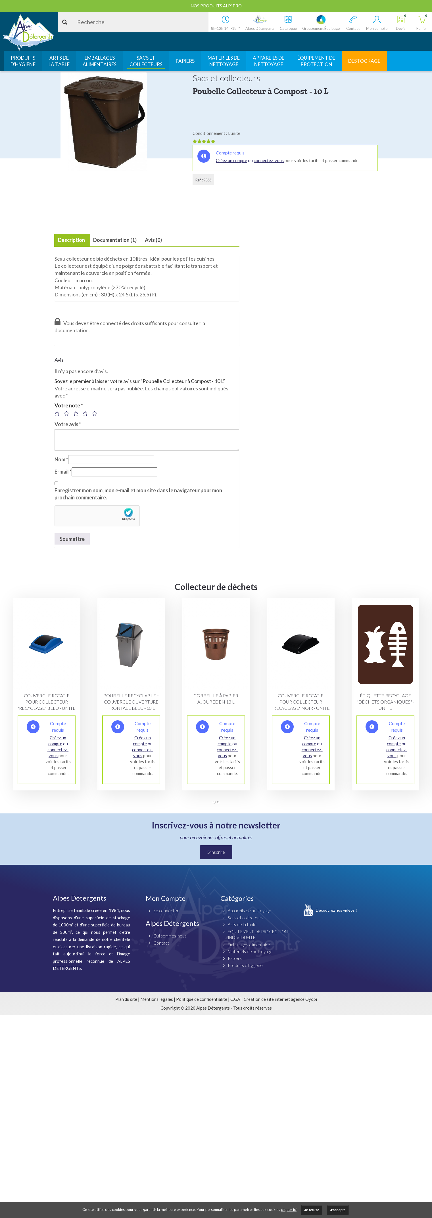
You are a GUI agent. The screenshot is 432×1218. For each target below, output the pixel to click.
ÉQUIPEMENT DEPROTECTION (316, 61)
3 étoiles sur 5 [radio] (77, 413)
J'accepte (337, 1210)
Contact (161, 942)
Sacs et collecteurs (245, 917)
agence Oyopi (304, 999)
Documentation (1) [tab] (115, 240)
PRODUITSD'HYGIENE (23, 61)
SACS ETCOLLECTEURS (146, 61)
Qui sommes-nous (170, 935)
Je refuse (311, 1210)
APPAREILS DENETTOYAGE (268, 61)
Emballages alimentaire (249, 944)
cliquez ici (289, 1209)
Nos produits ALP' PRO (216, 5)
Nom (61, 459)
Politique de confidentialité (201, 999)
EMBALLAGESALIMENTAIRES (99, 61)
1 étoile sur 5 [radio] (59, 413)
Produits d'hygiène (245, 965)
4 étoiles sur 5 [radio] (87, 413)
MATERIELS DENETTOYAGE (224, 61)
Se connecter (166, 910)
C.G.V (235, 999)
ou (250, 160)
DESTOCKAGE (364, 61)
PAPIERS (185, 61)
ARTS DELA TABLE (59, 61)
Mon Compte (165, 898)
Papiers (235, 958)
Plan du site (126, 999)
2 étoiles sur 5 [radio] (68, 413)
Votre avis (68, 424)
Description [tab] (71, 240)
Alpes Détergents (172, 923)
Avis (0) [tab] (153, 240)
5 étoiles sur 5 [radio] (96, 413)
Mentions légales (156, 999)
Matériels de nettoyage (250, 951)
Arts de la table (242, 924)
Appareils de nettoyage (249, 910)
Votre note (69, 405)
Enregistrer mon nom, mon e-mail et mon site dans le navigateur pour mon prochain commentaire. (138, 494)
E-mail (63, 471)
